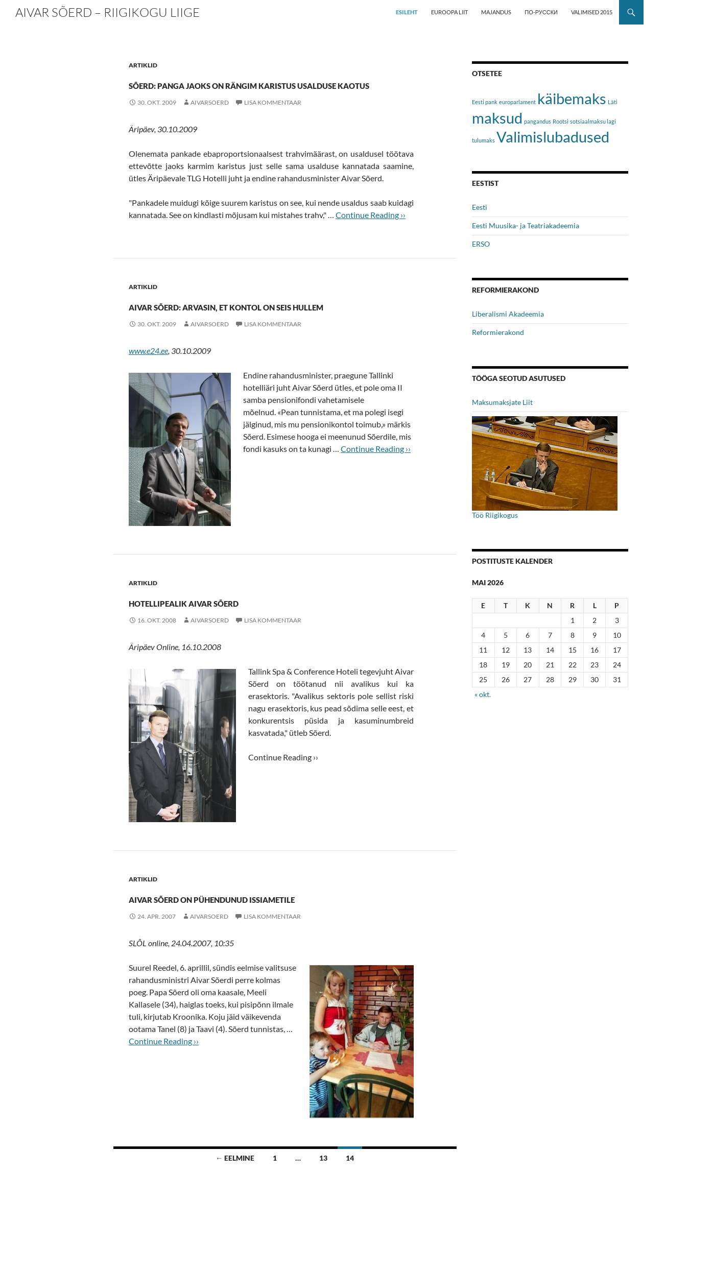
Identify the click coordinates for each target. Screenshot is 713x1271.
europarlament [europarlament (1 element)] (517, 102)
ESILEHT (407, 12)
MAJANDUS (496, 12)
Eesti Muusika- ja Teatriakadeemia (525, 225)
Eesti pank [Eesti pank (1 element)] (484, 102)
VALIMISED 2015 (591, 12)
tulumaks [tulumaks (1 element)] (483, 140)
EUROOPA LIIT (449, 12)
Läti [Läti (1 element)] (612, 102)
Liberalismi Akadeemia (508, 313)
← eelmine (235, 1213)
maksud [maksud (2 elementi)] (497, 118)
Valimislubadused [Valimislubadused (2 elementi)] (552, 137)
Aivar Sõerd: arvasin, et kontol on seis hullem (268, 331)
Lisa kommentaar (272, 121)
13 (323, 1213)
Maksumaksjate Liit (502, 402)
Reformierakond (498, 332)
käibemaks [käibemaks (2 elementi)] (571, 98)
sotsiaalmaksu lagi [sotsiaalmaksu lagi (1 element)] (593, 121)
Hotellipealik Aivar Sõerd (245, 637)
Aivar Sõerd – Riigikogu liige (107, 12)
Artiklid (143, 65)
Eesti (479, 207)
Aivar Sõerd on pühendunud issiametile (258, 942)
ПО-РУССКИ (541, 12)
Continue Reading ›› (371, 233)
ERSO (481, 243)
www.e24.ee (148, 387)
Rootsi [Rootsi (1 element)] (560, 121)
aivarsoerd (210, 121)
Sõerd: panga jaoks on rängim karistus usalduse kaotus (265, 91)
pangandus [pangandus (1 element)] (537, 121)
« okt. (482, 694)
